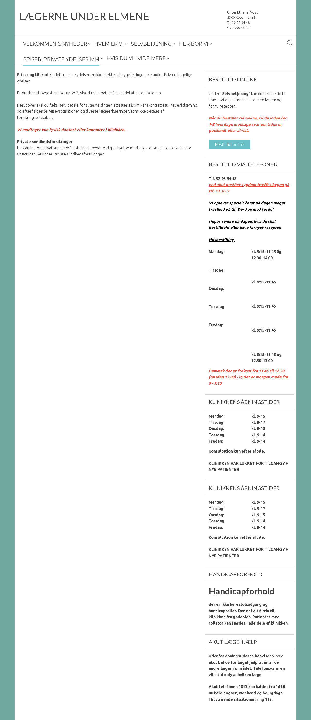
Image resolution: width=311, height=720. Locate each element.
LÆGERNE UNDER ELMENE (84, 16)
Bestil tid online (229, 144)
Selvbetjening (235, 93)
